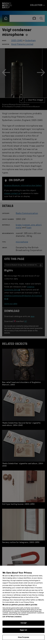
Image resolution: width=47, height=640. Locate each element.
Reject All (23, 632)
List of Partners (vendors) (12, 619)
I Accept (23, 625)
